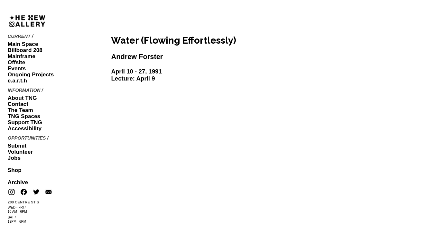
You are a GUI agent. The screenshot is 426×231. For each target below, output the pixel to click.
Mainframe (21, 56)
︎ (36, 192)
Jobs (14, 158)
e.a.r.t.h (17, 80)
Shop (15, 170)
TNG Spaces (24, 116)
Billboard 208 (25, 50)
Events (17, 68)
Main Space (23, 44)
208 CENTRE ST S (23, 202)
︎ (11, 192)
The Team (20, 110)
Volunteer (20, 152)
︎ (48, 192)
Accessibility (25, 128)
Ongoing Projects (31, 74)
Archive (18, 182)
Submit (17, 145)
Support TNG (25, 122)
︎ (24, 192)
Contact (18, 104)
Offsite (16, 62)
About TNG (22, 98)
